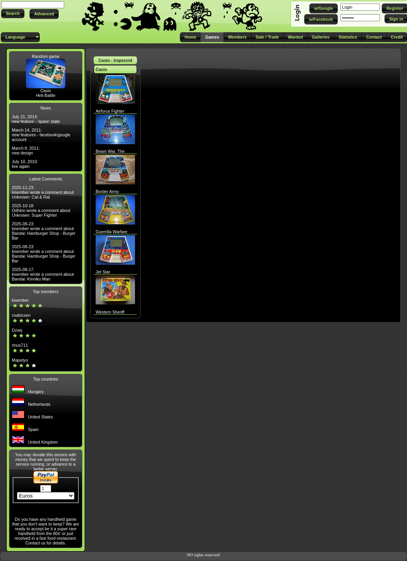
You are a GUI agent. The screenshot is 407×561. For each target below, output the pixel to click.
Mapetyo (20, 360)
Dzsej (17, 330)
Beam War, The (110, 151)
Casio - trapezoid (115, 60)
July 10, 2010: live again (25, 164)
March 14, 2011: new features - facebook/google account (41, 135)
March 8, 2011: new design (26, 150)
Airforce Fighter (110, 111)
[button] (12, 13)
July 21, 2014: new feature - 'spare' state (36, 119)
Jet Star (103, 271)
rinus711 (20, 345)
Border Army (107, 191)
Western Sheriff (110, 312)
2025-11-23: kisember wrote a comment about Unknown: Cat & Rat (43, 192)
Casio (45, 90)
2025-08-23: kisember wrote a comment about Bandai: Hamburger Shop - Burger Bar (44, 230)
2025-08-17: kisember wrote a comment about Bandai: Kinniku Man (43, 274)
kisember (20, 300)
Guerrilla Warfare (112, 231)
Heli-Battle (45, 95)
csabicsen (21, 315)
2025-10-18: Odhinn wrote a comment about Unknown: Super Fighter (41, 210)
